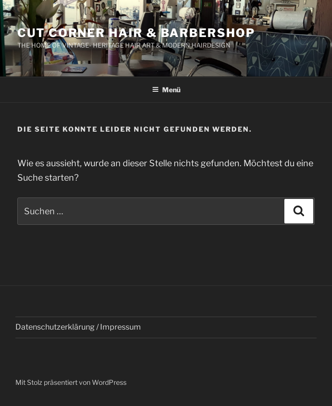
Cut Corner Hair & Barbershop (136, 33)
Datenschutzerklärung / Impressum (78, 327)
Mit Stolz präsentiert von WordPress (71, 382)
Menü (166, 90)
